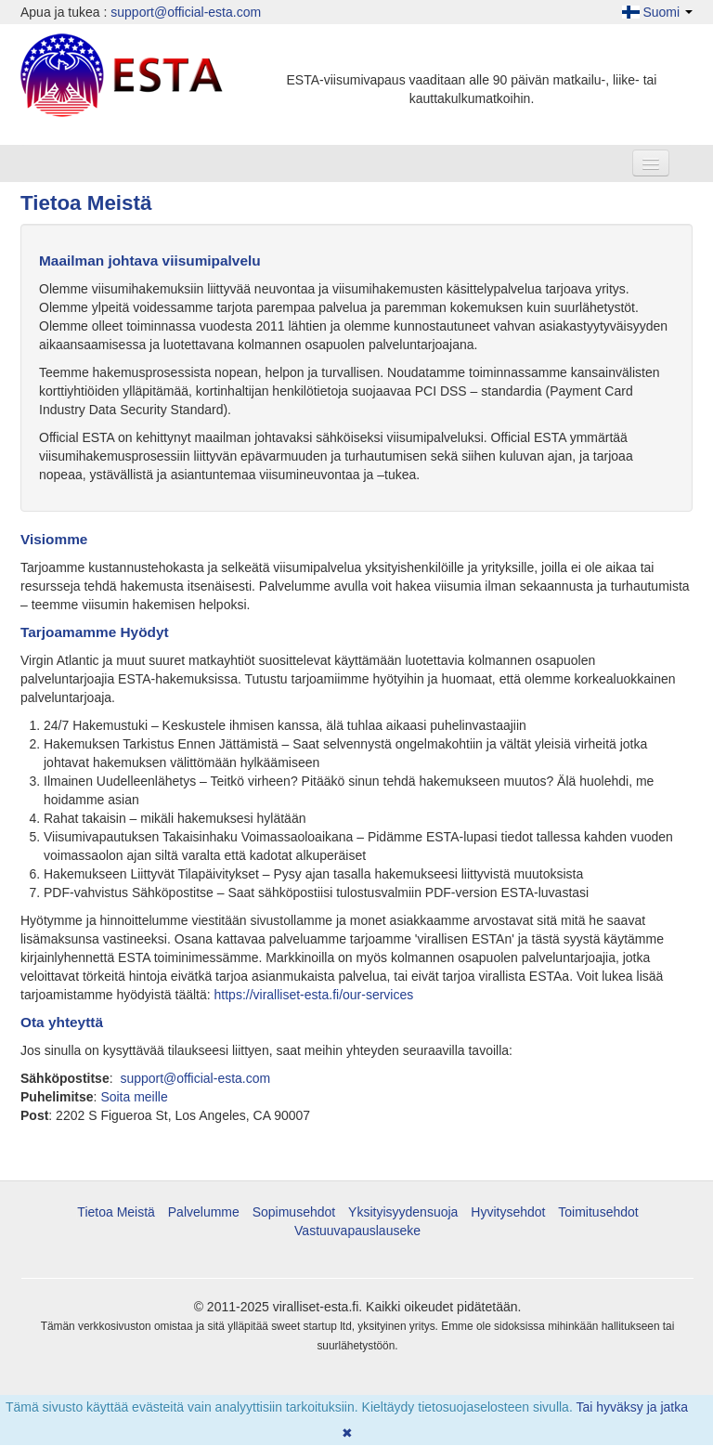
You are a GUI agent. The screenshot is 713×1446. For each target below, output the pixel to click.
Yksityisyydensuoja (403, 1212)
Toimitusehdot (598, 1212)
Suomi (657, 12)
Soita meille (133, 1096)
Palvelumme (204, 1212)
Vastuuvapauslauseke (357, 1230)
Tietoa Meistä (116, 1212)
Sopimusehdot (294, 1212)
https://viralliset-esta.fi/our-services (314, 994)
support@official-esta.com (185, 12)
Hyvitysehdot (508, 1212)
